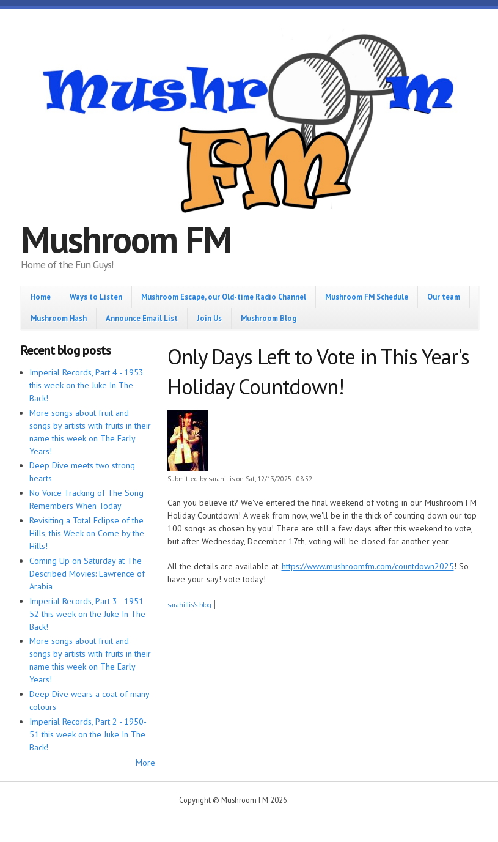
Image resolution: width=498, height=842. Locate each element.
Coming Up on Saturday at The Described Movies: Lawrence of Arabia (87, 573)
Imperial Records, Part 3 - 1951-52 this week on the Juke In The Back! (88, 614)
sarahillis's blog (189, 604)
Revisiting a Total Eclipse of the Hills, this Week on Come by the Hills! (86, 533)
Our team (443, 296)
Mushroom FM (126, 239)
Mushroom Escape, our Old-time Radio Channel (223, 296)
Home (41, 296)
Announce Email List (142, 318)
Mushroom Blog (268, 318)
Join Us (209, 318)
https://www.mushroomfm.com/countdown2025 (368, 566)
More (145, 762)
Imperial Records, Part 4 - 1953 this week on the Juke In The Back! (86, 385)
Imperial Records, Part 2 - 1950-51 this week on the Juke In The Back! (88, 734)
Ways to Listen (96, 296)
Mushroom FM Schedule (366, 296)
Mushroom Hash (59, 318)
